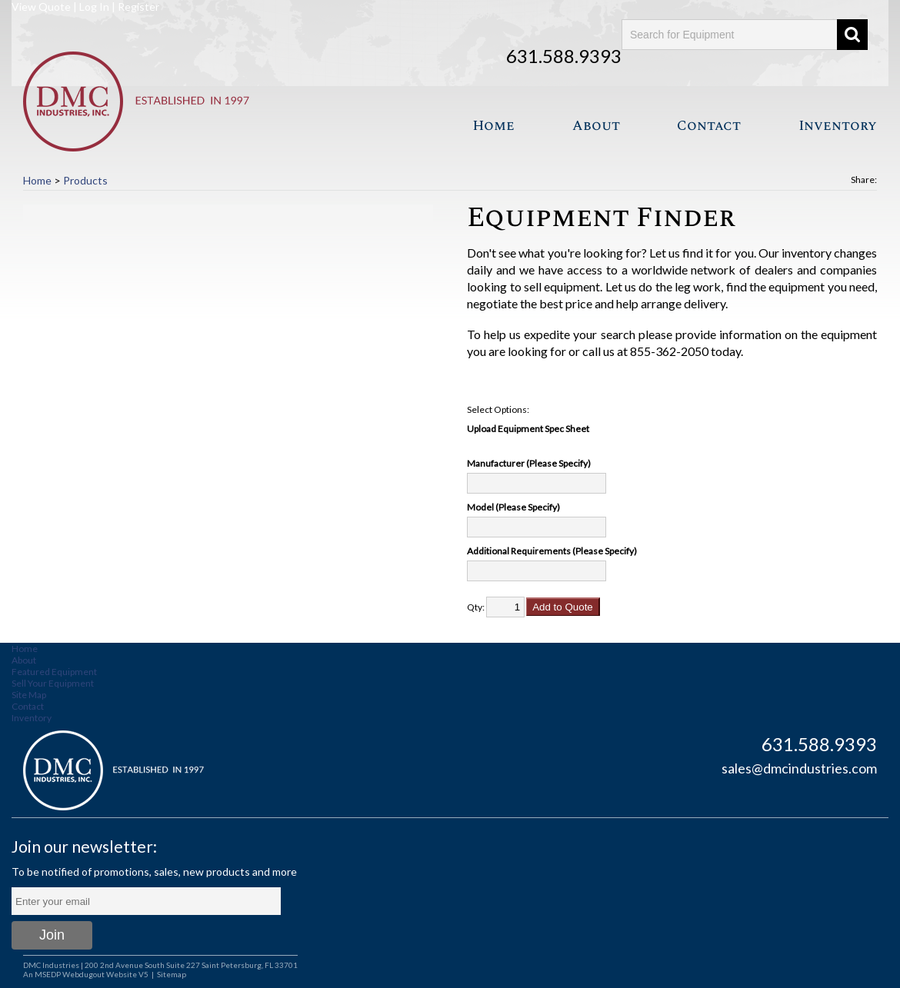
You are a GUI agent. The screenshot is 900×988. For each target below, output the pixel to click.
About (596, 125)
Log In (94, 6)
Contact (709, 125)
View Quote (41, 6)
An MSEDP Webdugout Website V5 (85, 974)
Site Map (29, 694)
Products (85, 180)
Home (493, 125)
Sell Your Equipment (53, 683)
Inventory (837, 125)
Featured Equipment (54, 671)
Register (138, 6)
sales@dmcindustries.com (799, 768)
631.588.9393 (564, 56)
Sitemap (171, 974)
